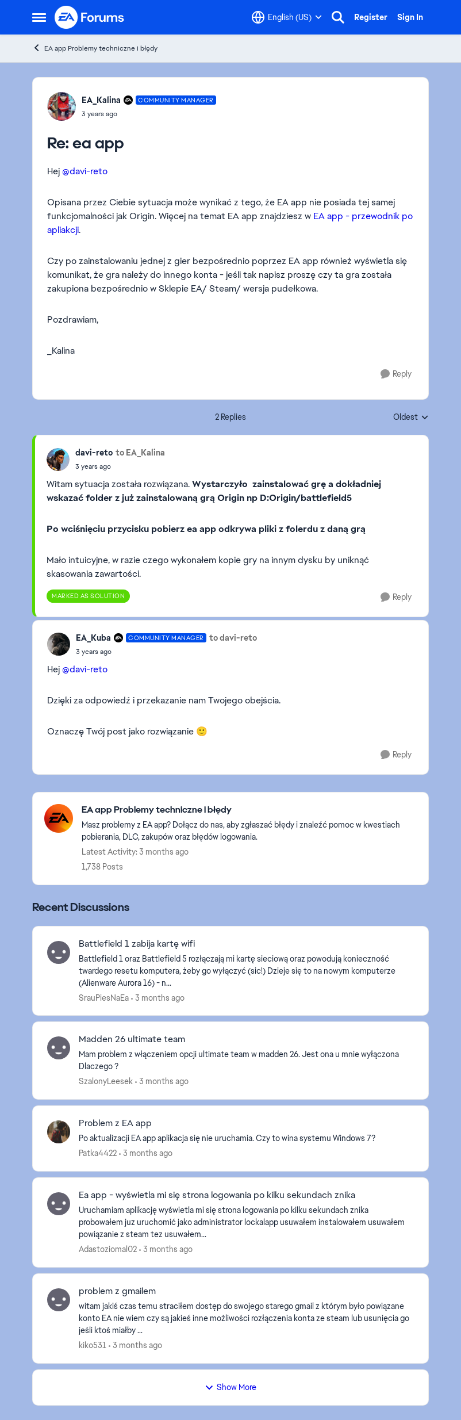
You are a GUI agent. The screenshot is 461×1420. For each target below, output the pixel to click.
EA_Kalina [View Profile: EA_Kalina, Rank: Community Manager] (101, 100)
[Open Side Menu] (39, 17)
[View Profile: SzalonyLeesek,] (58, 1047)
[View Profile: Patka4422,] (58, 1131)
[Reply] (396, 374)
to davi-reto (233, 638)
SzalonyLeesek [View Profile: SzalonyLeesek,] (106, 1081)
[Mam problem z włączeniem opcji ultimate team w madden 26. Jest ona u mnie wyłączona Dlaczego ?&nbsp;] (246, 1060)
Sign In (410, 17)
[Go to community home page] (90, 17)
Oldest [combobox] (411, 417)
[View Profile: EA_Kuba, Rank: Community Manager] (58, 644)
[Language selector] (287, 17)
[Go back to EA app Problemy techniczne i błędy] (249, 810)
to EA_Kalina (140, 452)
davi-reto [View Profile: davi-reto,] (94, 452)
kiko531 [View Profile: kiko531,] (92, 1345)
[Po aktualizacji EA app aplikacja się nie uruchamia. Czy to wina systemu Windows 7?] (246, 1138)
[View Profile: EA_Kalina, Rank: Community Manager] (61, 106)
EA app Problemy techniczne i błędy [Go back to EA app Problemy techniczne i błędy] (94, 48)
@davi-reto (84, 171)
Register (370, 17)
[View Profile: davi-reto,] (58, 459)
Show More (230, 1387)
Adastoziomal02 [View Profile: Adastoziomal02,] (108, 1249)
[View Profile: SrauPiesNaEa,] (58, 952)
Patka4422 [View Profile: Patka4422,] (98, 1153)
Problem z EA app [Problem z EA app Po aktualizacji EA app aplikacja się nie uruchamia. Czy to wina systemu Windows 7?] (115, 1123)
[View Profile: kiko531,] (58, 1299)
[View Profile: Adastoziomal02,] (58, 1203)
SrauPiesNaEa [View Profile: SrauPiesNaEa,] (104, 997)
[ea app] (149, 114)
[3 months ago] (158, 998)
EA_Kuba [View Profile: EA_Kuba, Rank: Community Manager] (93, 638)
